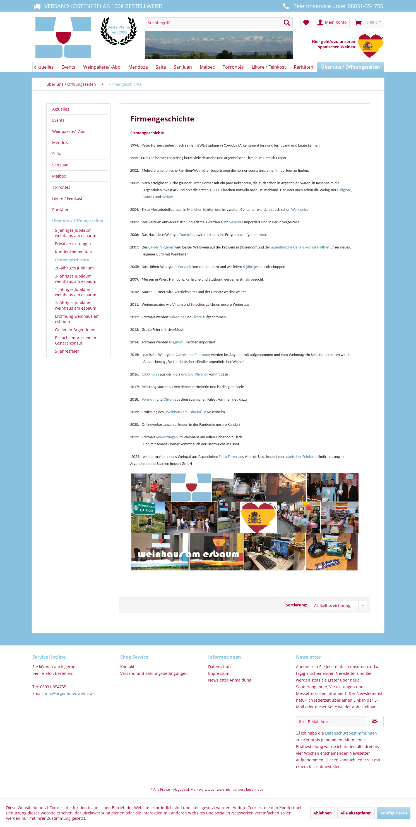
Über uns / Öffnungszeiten (77, 220)
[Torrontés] (233, 67)
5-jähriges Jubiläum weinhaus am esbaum (75, 233)
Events (58, 120)
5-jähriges (251, 266)
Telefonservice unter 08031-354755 (332, 5)
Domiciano (188, 234)
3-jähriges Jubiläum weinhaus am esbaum (75, 278)
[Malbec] (207, 67)
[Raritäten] (303, 67)
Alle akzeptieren (356, 813)
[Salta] (161, 67)
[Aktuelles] (44, 67)
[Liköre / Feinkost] (269, 67)
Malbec (59, 176)
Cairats (181, 354)
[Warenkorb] (368, 22)
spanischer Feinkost (300, 456)
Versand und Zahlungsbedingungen (154, 673)
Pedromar (202, 354)
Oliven (168, 399)
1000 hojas (150, 374)
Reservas (236, 222)
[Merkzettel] (306, 22)
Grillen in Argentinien (75, 329)
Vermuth (149, 399)
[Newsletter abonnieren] (375, 721)
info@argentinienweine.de (70, 693)
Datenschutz (220, 666)
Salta (56, 153)
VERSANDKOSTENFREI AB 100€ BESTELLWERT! (97, 5)
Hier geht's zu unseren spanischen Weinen (334, 44)
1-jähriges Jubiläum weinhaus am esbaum (75, 292)
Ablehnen (322, 813)
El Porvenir (182, 266)
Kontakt (127, 666)
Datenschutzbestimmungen (351, 733)
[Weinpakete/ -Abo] (101, 67)
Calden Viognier (161, 247)
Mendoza (60, 142)
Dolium (167, 197)
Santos (149, 197)
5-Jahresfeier (67, 351)
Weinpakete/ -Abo (68, 131)
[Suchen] (287, 22)
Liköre (197, 317)
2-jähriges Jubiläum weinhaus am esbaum (75, 305)
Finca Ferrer (228, 456)
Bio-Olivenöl (198, 374)
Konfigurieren (394, 813)
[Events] (68, 67)
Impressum (218, 673)
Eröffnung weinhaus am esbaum (77, 319)
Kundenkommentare (74, 251)
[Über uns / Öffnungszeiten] (350, 67)
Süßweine (177, 317)
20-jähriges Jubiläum (74, 268)
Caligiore (344, 190)
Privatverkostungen (73, 243)
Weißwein (299, 209)
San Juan (60, 165)
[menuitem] (219, 38)
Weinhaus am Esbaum (183, 412)
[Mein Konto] (332, 22)
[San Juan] (183, 67)
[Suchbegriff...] (219, 22)
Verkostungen (167, 437)
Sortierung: (296, 605)
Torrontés (61, 187)
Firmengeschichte (72, 259)
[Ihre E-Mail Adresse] (331, 721)
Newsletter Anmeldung (229, 680)
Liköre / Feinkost (67, 198)
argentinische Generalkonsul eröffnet (300, 247)
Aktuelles (60, 109)
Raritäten (60, 209)
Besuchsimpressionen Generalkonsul (75, 340)
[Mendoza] (138, 67)
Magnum (176, 342)
